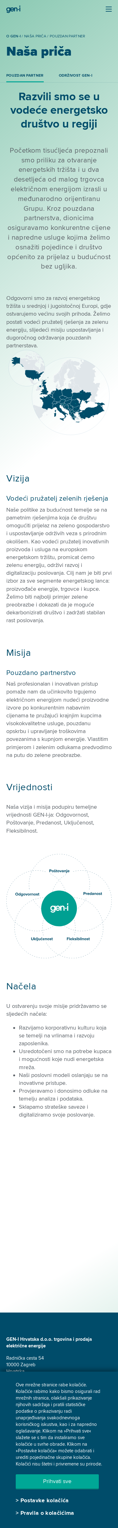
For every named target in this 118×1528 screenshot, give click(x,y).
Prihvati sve (57, 1481)
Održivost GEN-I (76, 75)
